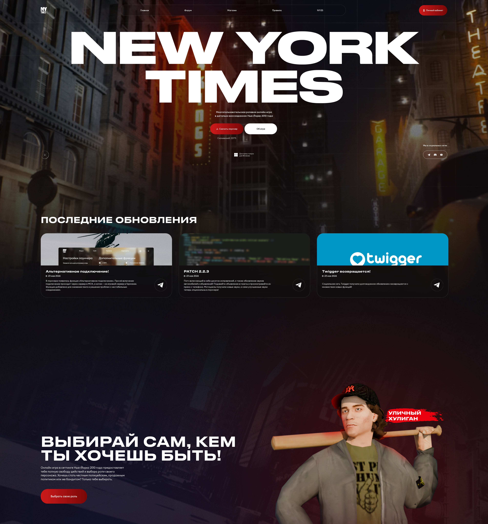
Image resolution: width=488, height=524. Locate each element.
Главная (144, 10)
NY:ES (320, 10)
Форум (188, 10)
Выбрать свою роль (64, 496)
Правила (277, 10)
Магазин (232, 10)
